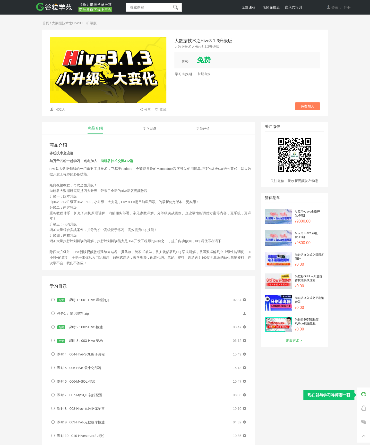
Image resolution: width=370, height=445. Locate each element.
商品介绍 (95, 128)
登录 (334, 7)
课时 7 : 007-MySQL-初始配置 (80, 395)
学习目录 (149, 128)
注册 (347, 7)
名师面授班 (271, 7)
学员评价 (203, 128)
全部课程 (248, 7)
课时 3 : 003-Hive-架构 (80, 341)
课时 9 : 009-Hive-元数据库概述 (81, 422)
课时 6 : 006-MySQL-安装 (76, 381)
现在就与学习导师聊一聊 (329, 395)
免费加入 (307, 106)
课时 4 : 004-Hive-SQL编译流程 (81, 354)
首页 (45, 23)
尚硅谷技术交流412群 (117, 161)
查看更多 (294, 341)
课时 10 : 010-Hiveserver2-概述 (80, 436)
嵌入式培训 (293, 7)
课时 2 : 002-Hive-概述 (80, 327)
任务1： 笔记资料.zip (73, 313)
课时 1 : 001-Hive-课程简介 (83, 300)
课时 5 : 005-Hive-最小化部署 (79, 368)
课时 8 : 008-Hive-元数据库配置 (81, 409)
